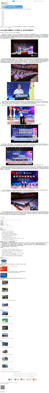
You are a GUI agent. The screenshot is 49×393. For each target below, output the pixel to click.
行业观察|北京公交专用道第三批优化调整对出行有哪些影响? (11, 253)
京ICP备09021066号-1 (3, 383)
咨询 (4, 384)
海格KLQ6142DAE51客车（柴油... (7, 362)
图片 (3, 13)
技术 (3, 19)
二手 (3, 20)
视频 (3, 14)
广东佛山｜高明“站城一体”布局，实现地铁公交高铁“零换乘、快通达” (13, 238)
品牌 (3, 16)
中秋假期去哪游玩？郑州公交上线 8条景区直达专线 (10, 251)
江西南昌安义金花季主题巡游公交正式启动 (9, 237)
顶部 (7, 384)
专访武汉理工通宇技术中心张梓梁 (7, 324)
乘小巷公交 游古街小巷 (6, 252)
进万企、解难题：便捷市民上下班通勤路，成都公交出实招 (11, 250)
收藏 (3, 218)
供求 (3, 21)
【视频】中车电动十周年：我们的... (8, 338)
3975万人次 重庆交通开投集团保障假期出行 (9, 235)
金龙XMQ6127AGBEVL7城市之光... (8, 347)
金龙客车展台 (4, 293)
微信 (1, 384)
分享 (1, 218)
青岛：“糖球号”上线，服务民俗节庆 (8, 239)
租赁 (3, 22)
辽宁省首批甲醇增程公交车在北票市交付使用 (9, 240)
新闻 (3, 11)
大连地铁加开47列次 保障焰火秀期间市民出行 (9, 249)
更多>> (4, 265)
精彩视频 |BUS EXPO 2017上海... (7, 331)
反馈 (4, 218)
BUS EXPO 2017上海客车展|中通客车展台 (8, 300)
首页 (3, 10)
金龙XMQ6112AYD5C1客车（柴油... (8, 369)
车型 (3, 17)
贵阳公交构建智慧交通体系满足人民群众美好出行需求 (11, 256)
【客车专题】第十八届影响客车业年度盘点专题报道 (8, 266)
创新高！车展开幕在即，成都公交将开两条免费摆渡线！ (11, 255)
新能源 (3, 18)
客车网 (5, 26)
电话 (6, 384)
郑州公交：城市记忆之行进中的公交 (8, 254)
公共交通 (10, 26)
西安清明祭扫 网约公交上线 (6, 236)
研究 (3, 15)
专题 (3, 12)
